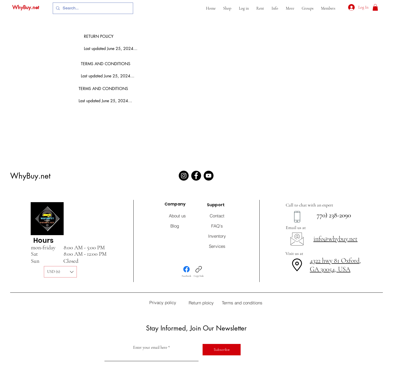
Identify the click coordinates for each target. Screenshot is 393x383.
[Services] (217, 246)
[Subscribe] (222, 349)
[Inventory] (217, 236)
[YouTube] (208, 176)
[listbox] (60, 271)
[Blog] (175, 226)
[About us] (177, 216)
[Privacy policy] (162, 302)
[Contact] (217, 216)
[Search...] (92, 8)
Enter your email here (150, 347)
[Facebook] (196, 176)
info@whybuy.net (335, 239)
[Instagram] (184, 176)
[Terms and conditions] (242, 303)
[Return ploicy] (201, 303)
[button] (227, 8)
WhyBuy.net (25, 7)
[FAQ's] (217, 226)
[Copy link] (199, 271)
